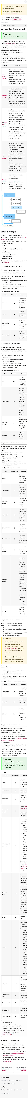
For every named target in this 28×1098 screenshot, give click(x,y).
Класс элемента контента (4, 156)
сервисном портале (10, 43)
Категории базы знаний (17, 1053)
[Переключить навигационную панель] (2, 2)
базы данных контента (20, 738)
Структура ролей (5, 262)
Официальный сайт (18, 1089)
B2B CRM (3, 1083)
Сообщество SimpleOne (6, 1089)
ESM (9, 1080)
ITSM (4, 1032)
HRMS (8, 1083)
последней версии (11, 13)
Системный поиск (7, 1061)
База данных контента (4, 76)
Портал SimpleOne (5, 1093)
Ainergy (13, 1083)
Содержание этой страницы (8, 25)
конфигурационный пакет (11, 648)
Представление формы (8, 1034)
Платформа (3, 1080)
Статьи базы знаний (8, 1055)
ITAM (16, 1080)
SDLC (20, 1080)
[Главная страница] (2, 17)
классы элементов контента (7, 740)
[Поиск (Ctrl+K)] (25, 1)
